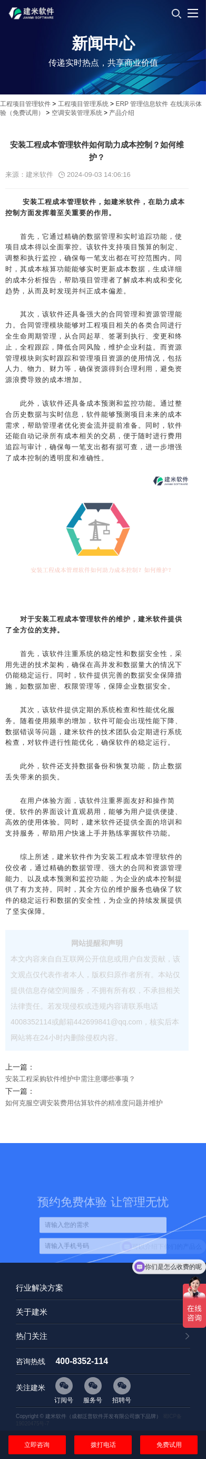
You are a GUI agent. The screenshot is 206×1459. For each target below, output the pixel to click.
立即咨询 (37, 1445)
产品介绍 (121, 113)
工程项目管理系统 (83, 104)
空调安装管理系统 (77, 113)
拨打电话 (103, 1445)
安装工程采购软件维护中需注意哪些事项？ (70, 1079)
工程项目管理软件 (25, 104)
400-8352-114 (81, 1361)
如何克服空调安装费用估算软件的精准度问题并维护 (84, 1103)
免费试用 (169, 1445)
